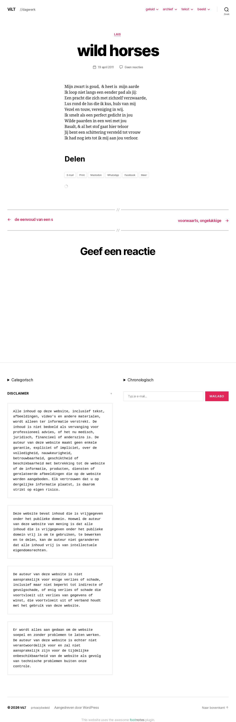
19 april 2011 (105, 68)
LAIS (117, 35)
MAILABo (217, 396)
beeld (201, 9)
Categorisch (22, 380)
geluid (150, 9)
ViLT (11, 9)
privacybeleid (41, 708)
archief (168, 9)
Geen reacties (134, 68)
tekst (185, 9)
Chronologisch (141, 380)
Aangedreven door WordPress (78, 708)
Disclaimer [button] (18, 394)
